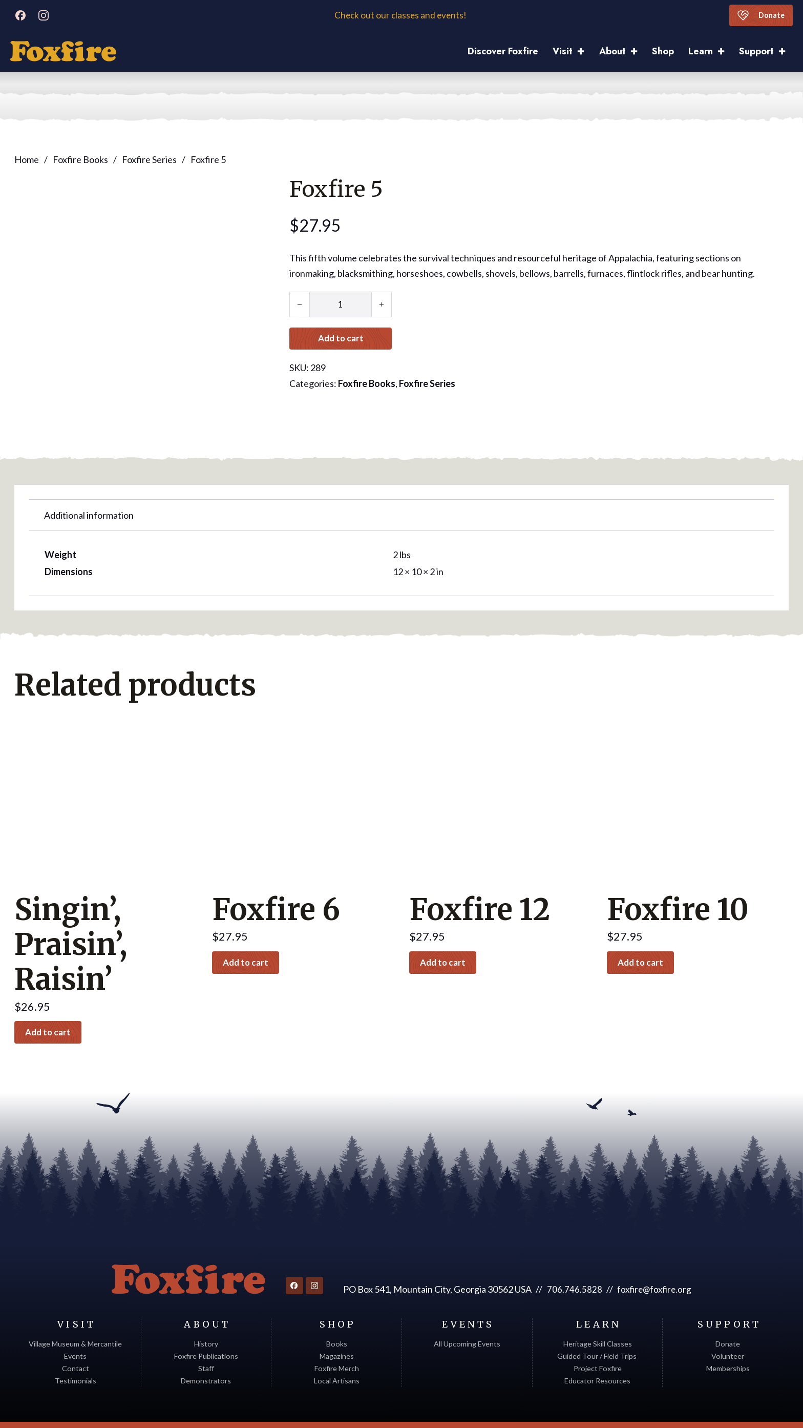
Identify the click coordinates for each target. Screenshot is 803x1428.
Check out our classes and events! (401, 15)
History (206, 1314)
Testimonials (75, 1351)
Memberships (728, 1338)
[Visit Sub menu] (584, 51)
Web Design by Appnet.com (709, 1409)
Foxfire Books (80, 159)
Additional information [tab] (89, 482)
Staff (206, 1338)
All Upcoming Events (467, 1314)
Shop (663, 51)
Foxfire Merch (336, 1338)
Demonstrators (206, 1351)
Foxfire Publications (206, 1326)
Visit (563, 51)
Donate (759, 15)
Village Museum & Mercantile (75, 1314)
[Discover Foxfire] (63, 51)
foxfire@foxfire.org (654, 1259)
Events (75, 1326)
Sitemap (776, 1409)
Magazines (337, 1326)
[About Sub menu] (637, 51)
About (612, 51)
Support (756, 51)
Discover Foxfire (503, 51)
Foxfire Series (149, 159)
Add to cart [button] (53, 1000)
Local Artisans (337, 1351)
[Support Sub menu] (785, 51)
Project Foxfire (598, 1338)
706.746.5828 (572, 1259)
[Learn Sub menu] (724, 51)
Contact (75, 1338)
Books (336, 1314)
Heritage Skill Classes (597, 1314)
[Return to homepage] (186, 1249)
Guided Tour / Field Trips (597, 1326)
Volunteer (727, 1326)
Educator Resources (597, 1351)
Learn (700, 51)
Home (26, 159)
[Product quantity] (340, 304)
